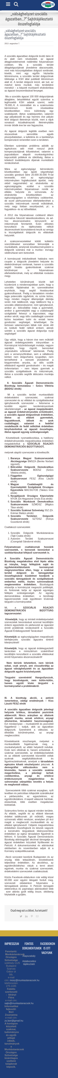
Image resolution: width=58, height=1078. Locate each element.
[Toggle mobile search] (16, 4)
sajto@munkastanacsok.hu (19, 1003)
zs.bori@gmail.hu (14, 1020)
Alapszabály (28, 956)
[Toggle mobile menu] (8, 4)
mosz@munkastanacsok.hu (24, 980)
